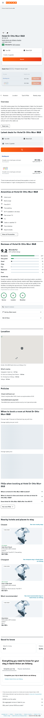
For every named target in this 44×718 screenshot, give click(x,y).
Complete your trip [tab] (9, 669)
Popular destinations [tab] (24, 669)
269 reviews (16, 45)
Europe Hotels (18, 714)
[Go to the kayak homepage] (11, 3)
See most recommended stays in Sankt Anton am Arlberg (34, 596)
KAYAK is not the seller (23, 699)
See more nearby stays (36, 524)
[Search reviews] (23, 307)
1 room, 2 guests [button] (8, 55)
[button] (3, 3)
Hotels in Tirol (37, 714)
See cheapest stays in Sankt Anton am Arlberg (33, 560)
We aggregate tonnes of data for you (23, 702)
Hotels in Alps (7, 715)
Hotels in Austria (28, 714)
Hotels (11, 714)
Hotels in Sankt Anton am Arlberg (14, 679)
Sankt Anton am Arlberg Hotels (19, 715)
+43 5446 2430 (6, 42)
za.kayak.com (5, 714)
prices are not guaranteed (35, 694)
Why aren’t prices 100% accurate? (23, 705)
